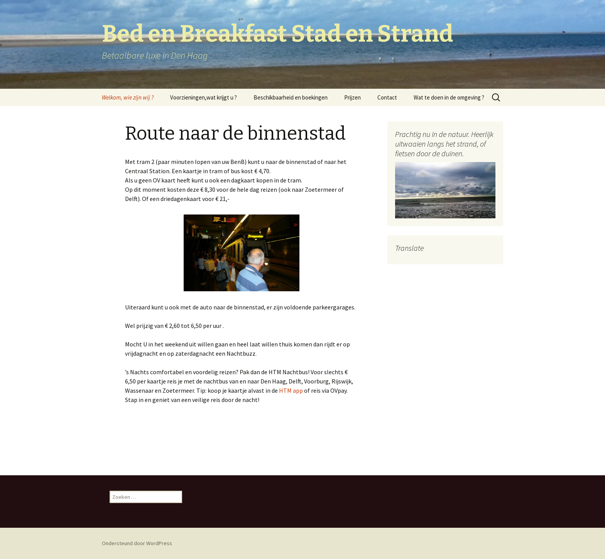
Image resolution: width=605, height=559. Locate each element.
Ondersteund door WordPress (137, 543)
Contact (387, 97)
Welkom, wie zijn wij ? (128, 97)
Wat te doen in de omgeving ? (449, 97)
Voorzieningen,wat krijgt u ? (203, 97)
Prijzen (352, 97)
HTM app (290, 390)
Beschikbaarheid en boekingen (290, 97)
